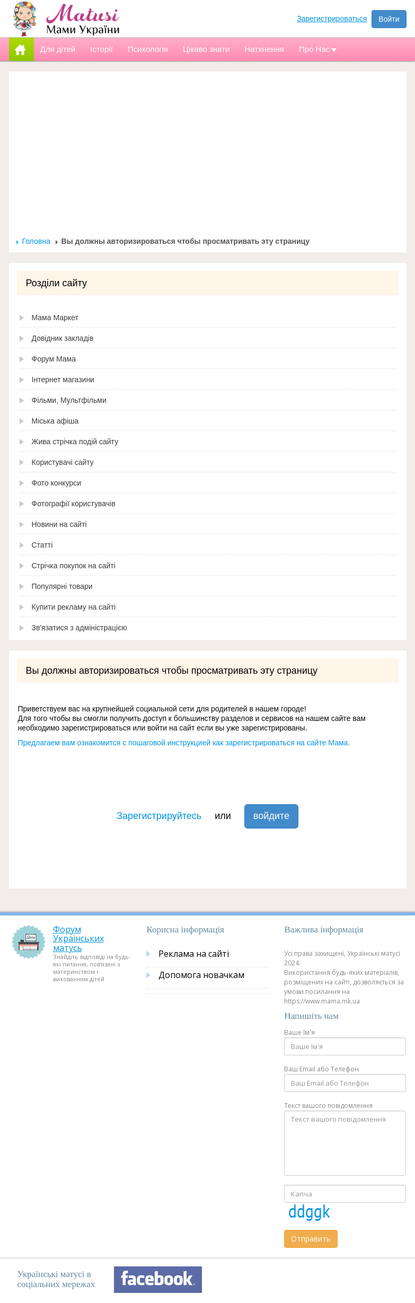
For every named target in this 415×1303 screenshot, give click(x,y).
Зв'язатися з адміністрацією (79, 627)
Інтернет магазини (63, 379)
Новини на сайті (59, 524)
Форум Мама (54, 359)
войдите (271, 816)
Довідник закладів (63, 338)
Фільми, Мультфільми (69, 400)
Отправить (311, 1239)
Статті (42, 545)
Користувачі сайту (63, 462)
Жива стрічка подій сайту (75, 441)
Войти (388, 19)
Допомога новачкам (201, 975)
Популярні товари (62, 586)
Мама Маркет (55, 317)
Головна (36, 241)
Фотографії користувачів (74, 503)
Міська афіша (55, 421)
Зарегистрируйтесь (159, 816)
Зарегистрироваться (332, 18)
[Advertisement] (208, 157)
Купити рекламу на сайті (74, 607)
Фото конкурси (57, 483)
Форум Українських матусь (78, 938)
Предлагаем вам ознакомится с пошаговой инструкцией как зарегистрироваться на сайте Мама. (184, 742)
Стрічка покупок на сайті (74, 565)
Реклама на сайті (193, 953)
